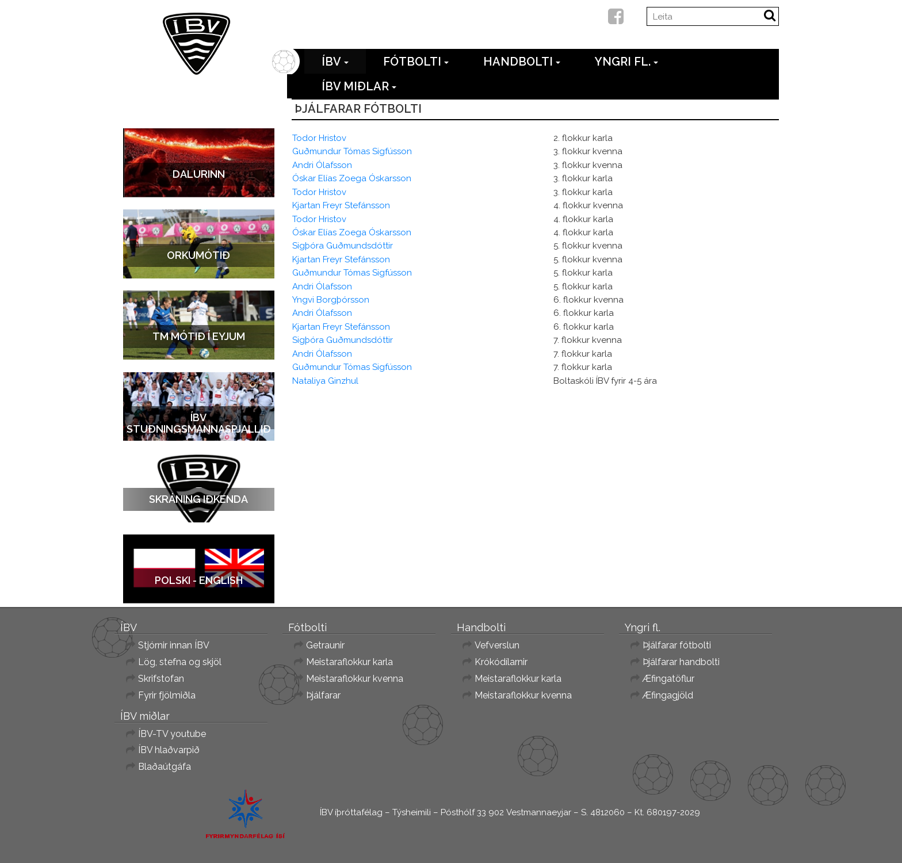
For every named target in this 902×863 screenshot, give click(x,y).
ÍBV (335, 61)
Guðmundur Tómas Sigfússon (352, 151)
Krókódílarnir (501, 661)
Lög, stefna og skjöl (179, 661)
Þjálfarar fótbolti (677, 645)
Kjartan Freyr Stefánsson (341, 205)
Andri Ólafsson (322, 165)
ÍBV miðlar (359, 86)
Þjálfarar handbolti (681, 661)
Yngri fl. (626, 61)
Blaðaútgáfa (164, 766)
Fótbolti (416, 61)
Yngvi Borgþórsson (330, 300)
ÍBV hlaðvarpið (169, 749)
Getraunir (325, 645)
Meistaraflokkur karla (349, 661)
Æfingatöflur (668, 678)
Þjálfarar (323, 695)
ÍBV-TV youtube (172, 733)
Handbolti (521, 61)
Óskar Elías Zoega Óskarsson (351, 178)
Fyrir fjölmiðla (167, 695)
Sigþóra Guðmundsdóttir (342, 245)
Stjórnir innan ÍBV (173, 645)
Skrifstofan (161, 678)
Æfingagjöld (668, 695)
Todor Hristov (319, 138)
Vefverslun (497, 645)
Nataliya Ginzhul (325, 381)
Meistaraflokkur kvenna (354, 678)
